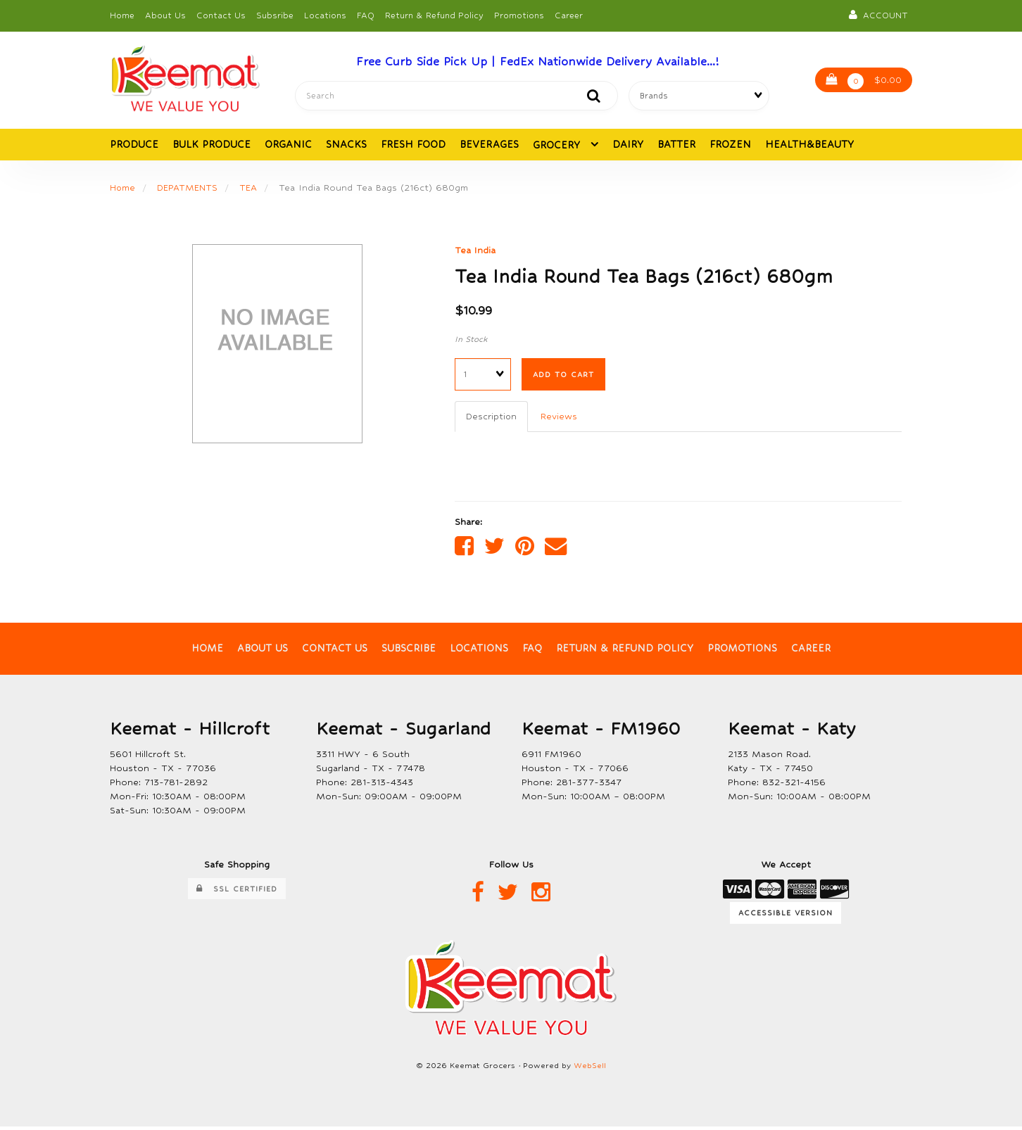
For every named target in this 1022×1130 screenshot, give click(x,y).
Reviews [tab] (559, 417)
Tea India (475, 251)
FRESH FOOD (413, 145)
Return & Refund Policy (434, 15)
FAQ (365, 15)
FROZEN (730, 145)
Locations (325, 15)
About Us (165, 15)
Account (878, 14)
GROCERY (558, 146)
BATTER (676, 145)
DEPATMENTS (188, 189)
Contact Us (221, 15)
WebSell (590, 1068)
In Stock (471, 340)
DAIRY (627, 145)
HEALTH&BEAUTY (809, 145)
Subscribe (409, 650)
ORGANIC (288, 145)
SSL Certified (236, 891)
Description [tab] (491, 417)
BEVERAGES (489, 145)
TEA (249, 189)
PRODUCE (134, 145)
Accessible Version (785, 915)
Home (122, 15)
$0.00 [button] (864, 82)
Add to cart (563, 376)
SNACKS (346, 145)
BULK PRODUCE (211, 145)
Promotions (519, 15)
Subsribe (275, 15)
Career (569, 15)
